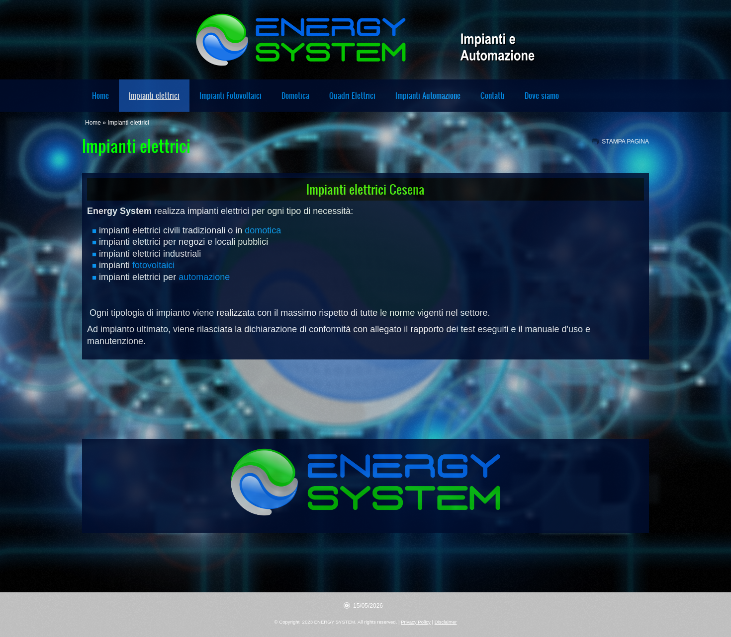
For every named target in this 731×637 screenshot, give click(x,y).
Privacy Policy (416, 622)
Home (100, 95)
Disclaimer (446, 622)
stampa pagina (625, 141)
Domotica (295, 95)
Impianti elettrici (154, 95)
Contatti (492, 95)
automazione (204, 277)
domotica (263, 230)
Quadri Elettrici (352, 95)
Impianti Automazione (427, 95)
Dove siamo (542, 95)
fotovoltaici (153, 265)
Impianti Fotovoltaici (230, 95)
